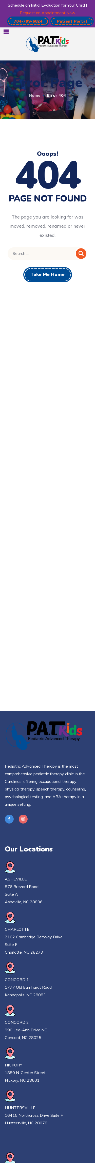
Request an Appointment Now (47, 12)
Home (35, 95)
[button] (28, 21)
